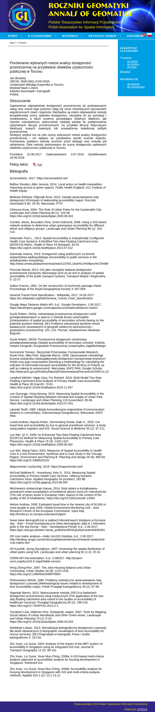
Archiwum (135, 35)
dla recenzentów (136, 86)
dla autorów (133, 84)
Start (12, 35)
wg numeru (133, 64)
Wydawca (70, 35)
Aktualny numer (102, 35)
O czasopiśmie (40, 35)
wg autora (132, 61)
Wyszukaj (125, 71)
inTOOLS (142, 709)
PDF (39, 164)
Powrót (22, 43)
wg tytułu (132, 67)
